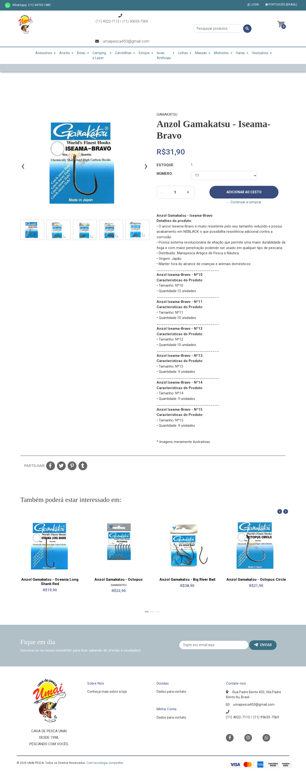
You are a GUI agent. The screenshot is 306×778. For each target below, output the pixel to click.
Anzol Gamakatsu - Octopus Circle (256, 579)
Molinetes (221, 53)
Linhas (183, 53)
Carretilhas (123, 53)
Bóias (81, 53)
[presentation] (22, 168)
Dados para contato (171, 691)
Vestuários (260, 53)
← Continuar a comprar (244, 202)
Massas (201, 53)
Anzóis (64, 53)
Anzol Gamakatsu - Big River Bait (187, 579)
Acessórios (43, 53)
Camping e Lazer (99, 55)
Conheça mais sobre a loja (107, 691)
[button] (282, 4)
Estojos (144, 53)
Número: (165, 173)
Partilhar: (33, 466)
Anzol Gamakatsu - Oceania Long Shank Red (49, 581)
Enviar (263, 644)
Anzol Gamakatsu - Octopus (118, 579)
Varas (240, 53)
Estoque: (165, 165)
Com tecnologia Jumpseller (105, 763)
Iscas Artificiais (164, 55)
